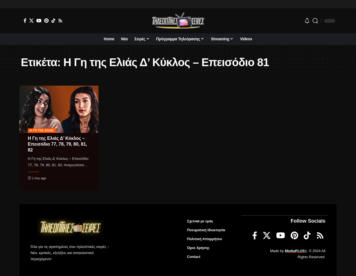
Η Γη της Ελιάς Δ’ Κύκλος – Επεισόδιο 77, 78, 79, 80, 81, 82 (57, 144)
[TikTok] (53, 20)
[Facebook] (25, 20)
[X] (31, 20)
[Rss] (60, 20)
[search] (315, 21)
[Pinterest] (46, 20)
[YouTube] (39, 20)
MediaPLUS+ (296, 250)
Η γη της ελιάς (42, 130)
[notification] (307, 21)
